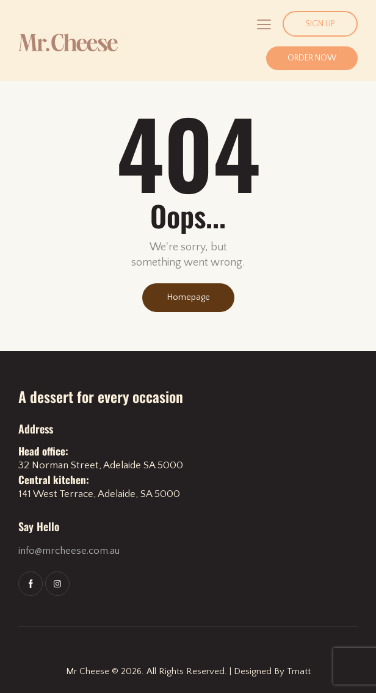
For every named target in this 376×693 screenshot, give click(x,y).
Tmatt (299, 671)
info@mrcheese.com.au (69, 550)
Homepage (188, 297)
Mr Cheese (87, 671)
